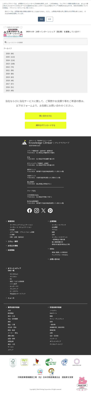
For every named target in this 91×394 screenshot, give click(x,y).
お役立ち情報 (13, 245)
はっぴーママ (14, 286)
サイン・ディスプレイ (57, 319)
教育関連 (11, 313)
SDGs (52, 249)
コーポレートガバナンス (59, 237)
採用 (51, 322)
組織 (53, 232)
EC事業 (12, 234)
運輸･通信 (11, 336)
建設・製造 (11, 330)
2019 (8, 77)
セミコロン (13, 276)
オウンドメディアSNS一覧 (14, 269)
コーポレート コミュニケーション (21, 227)
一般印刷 (52, 324)
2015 (8, 90)
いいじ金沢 (13, 284)
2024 (8, 60)
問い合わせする (45, 116)
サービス (11, 347)
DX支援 (12, 230)
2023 (8, 63)
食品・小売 (11, 344)
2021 (8, 70)
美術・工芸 (11, 316)
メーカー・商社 (13, 333)
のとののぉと (14, 274)
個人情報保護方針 (57, 242)
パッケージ (53, 339)
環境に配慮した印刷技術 (59, 252)
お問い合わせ (55, 259)
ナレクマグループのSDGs (60, 255)
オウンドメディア (55, 341)
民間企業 (11, 341)
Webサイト (53, 313)
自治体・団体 (12, 327)
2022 (8, 67)
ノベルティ (53, 310)
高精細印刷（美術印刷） (57, 327)
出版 (51, 333)
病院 (9, 322)
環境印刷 (52, 330)
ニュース (11, 298)
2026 (8, 53)
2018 (8, 80)
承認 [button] (41, 19)
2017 (8, 84)
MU (11, 279)
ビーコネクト (14, 291)
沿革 (53, 234)
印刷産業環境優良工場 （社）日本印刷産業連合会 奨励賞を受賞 (45, 377)
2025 (8, 57)
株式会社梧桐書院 (33, 201)
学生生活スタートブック (17, 294)
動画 (51, 316)
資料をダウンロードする (45, 125)
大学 (9, 310)
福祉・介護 (11, 324)
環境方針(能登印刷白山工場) (61, 244)
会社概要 (54, 227)
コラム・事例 (13, 241)
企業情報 (53, 221)
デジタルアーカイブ (56, 344)
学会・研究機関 (13, 319)
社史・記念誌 (54, 336)
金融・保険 (11, 339)
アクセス (54, 230)
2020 (8, 73)
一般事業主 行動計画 (58, 239)
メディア (10, 350)
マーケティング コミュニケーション (21, 225)
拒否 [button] (49, 19)
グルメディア (14, 289)
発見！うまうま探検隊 (17, 281)
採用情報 (11, 250)
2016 (8, 87)
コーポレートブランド (59, 225)
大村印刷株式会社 (33, 195)
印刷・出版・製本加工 (17, 237)
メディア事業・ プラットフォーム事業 (22, 232)
